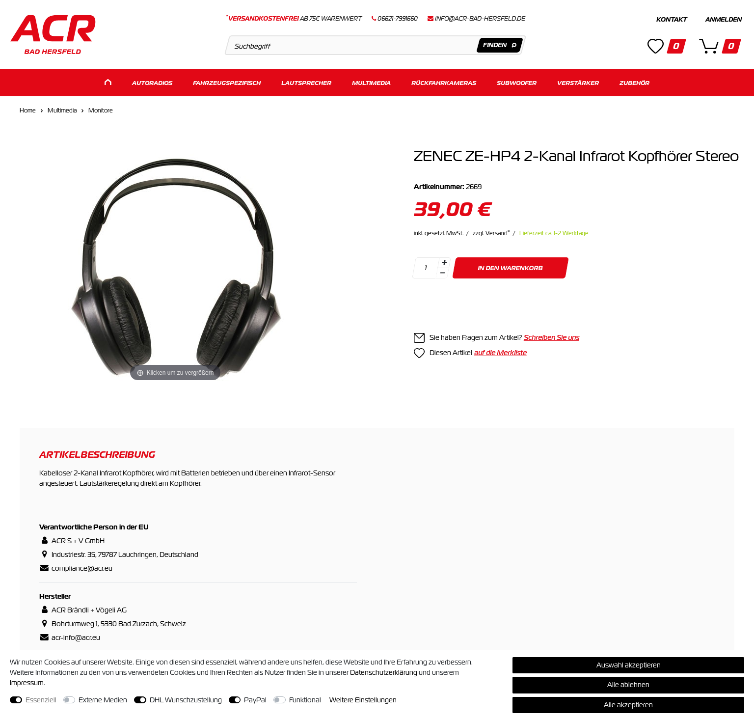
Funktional (305, 699)
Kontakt (671, 20)
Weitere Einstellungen (363, 699)
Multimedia (371, 82)
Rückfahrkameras (443, 82)
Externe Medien (103, 699)
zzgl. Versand (491, 233)
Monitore (100, 110)
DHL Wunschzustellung (186, 699)
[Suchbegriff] (375, 45)
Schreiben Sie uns (551, 336)
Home (28, 110)
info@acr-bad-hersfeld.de (480, 19)
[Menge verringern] (442, 273)
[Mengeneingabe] (425, 267)
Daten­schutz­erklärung (383, 672)
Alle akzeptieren (628, 704)
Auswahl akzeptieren (628, 665)
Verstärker (578, 82)
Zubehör (634, 82)
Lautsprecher (306, 82)
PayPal (255, 699)
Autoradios (152, 82)
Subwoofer (517, 82)
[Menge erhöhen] (444, 262)
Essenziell (41, 699)
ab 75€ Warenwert (294, 19)
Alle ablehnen (628, 684)
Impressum (27, 682)
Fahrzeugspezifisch (227, 82)
